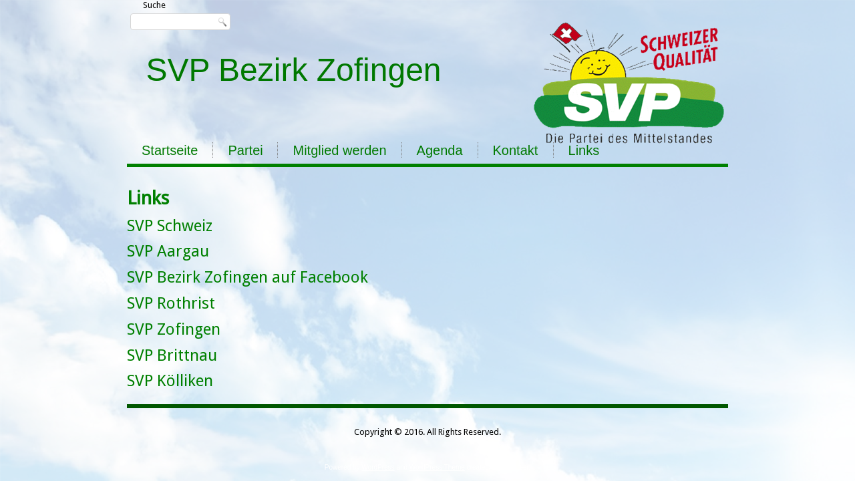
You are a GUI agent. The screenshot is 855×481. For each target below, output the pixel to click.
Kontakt (515, 150)
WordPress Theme (437, 467)
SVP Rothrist (171, 303)
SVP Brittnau (172, 355)
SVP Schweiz (169, 225)
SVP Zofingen (173, 329)
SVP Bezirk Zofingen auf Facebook (247, 277)
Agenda (440, 150)
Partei (245, 150)
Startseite (170, 150)
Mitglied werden (339, 150)
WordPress (377, 467)
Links (584, 150)
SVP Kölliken (170, 380)
